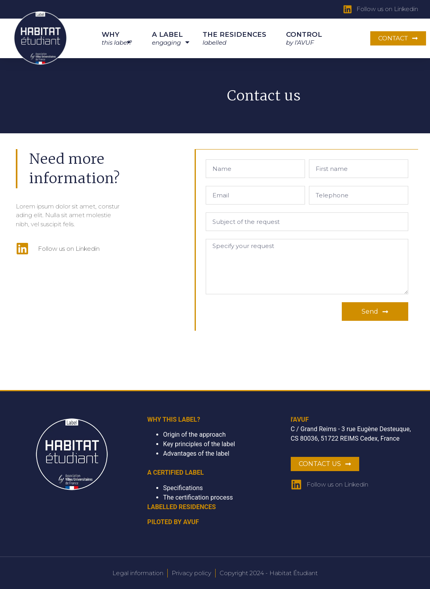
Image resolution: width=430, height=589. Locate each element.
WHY (117, 39)
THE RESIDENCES (234, 38)
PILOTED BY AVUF (173, 521)
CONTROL (304, 38)
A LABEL (167, 39)
